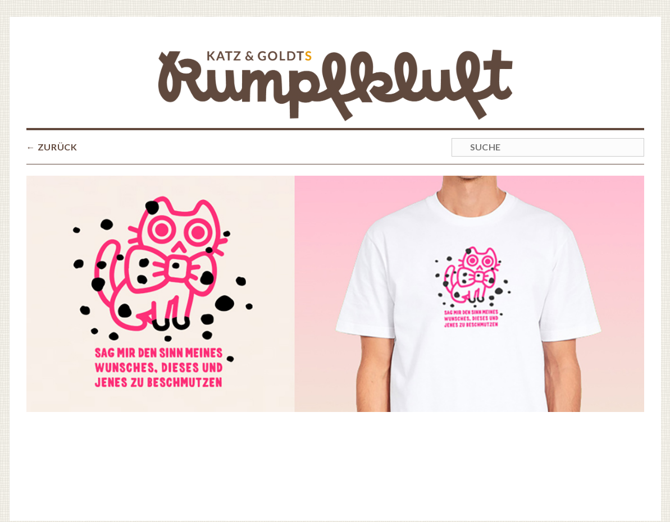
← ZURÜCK (52, 103)
